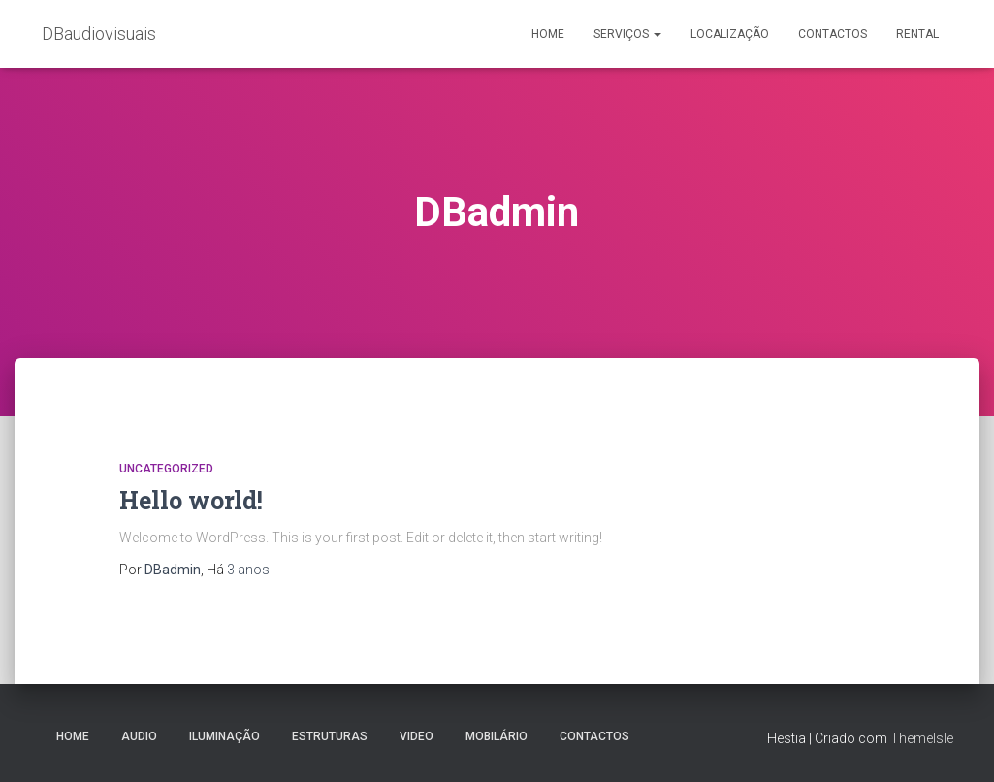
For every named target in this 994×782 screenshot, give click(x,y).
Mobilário (496, 736)
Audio (139, 736)
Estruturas (330, 736)
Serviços (627, 34)
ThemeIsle (921, 738)
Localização (729, 34)
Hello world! (191, 500)
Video (416, 736)
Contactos (832, 34)
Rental (917, 34)
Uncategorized (166, 468)
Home (547, 34)
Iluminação (224, 736)
